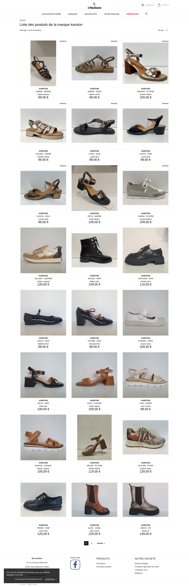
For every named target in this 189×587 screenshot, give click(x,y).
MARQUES (72, 14)
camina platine (146, 219)
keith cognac (94, 406)
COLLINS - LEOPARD (43, 279)
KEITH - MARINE (94, 216)
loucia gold (43, 219)
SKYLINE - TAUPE (145, 466)
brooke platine (145, 94)
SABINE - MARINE (43, 91)
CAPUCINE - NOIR (145, 279)
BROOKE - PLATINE (145, 91)
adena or (145, 531)
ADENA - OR (146, 528)
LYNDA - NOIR (94, 154)
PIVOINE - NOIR (94, 341)
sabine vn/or (94, 94)
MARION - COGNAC (43, 466)
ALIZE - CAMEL (94, 528)
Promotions (132, 14)
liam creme (146, 406)
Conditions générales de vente (147, 567)
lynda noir (94, 157)
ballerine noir (43, 344)
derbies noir (146, 281)
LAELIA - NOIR (43, 341)
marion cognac (43, 469)
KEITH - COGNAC (94, 403)
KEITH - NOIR (43, 403)
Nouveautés (91, 14)
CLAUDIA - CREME (43, 154)
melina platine (94, 469)
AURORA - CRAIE (145, 341)
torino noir (43, 531)
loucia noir (145, 157)
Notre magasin (111, 14)
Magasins (138, 573)
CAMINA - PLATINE (145, 216)
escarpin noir (94, 344)
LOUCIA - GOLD (43, 216)
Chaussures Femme (51, 14)
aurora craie (146, 344)
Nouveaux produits (103, 567)
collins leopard (43, 281)
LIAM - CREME (146, 403)
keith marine (95, 219)
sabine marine (43, 94)
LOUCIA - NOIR (145, 154)
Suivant (101, 543)
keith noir (43, 406)
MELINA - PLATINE (94, 466)
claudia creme (43, 157)
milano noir (94, 281)
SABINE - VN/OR (94, 91)
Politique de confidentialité (28, 579)
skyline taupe (145, 469)
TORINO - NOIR (43, 528)
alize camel (94, 531)
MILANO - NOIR (94, 279)
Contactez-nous (141, 570)
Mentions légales (141, 563)
